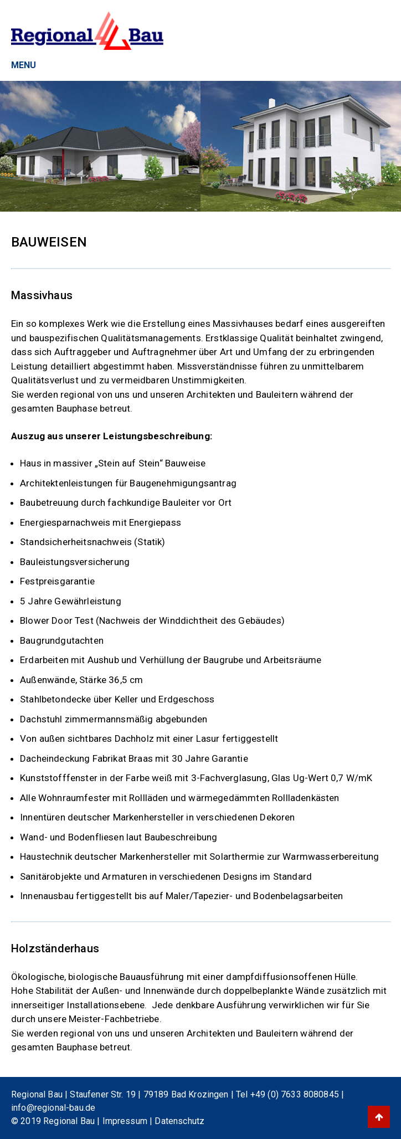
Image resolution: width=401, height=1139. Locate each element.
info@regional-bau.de (53, 1107)
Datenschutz (179, 1121)
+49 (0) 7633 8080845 (294, 1094)
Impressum (126, 1121)
